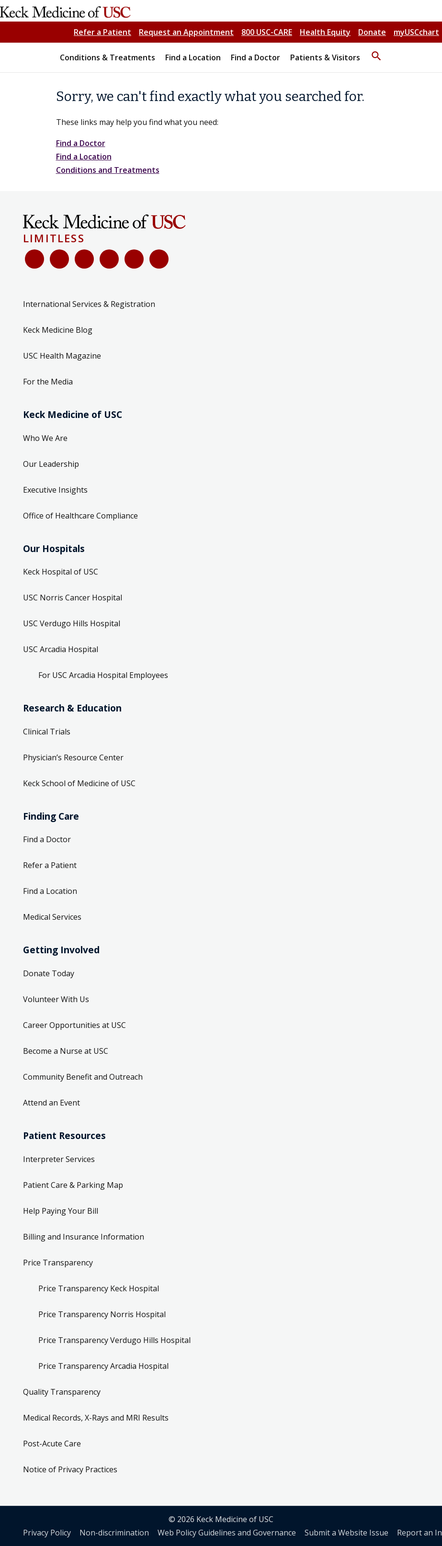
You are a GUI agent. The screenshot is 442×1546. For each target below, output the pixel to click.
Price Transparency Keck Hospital (98, 1288)
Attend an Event (51, 1102)
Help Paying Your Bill (60, 1211)
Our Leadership (51, 464)
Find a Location (84, 156)
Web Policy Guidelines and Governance (227, 1532)
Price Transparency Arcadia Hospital (103, 1366)
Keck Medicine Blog (57, 330)
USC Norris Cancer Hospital (72, 597)
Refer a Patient (102, 32)
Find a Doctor (80, 143)
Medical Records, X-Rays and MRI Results (96, 1417)
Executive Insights (55, 490)
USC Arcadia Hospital (60, 649)
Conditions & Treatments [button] (107, 57)
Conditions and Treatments (107, 170)
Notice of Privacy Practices (70, 1469)
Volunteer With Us (56, 999)
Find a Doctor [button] (255, 57)
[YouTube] (84, 259)
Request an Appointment (186, 32)
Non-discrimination (114, 1532)
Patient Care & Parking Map (73, 1185)
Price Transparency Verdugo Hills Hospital (114, 1340)
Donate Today (48, 973)
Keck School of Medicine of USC (79, 783)
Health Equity (325, 32)
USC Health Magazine (62, 355)
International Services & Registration (89, 304)
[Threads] (158, 259)
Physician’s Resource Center (73, 757)
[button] (376, 51)
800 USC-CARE (266, 32)
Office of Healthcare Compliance (80, 515)
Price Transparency (58, 1262)
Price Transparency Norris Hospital (102, 1314)
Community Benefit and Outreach (83, 1077)
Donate (372, 32)
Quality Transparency (62, 1392)
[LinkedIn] (109, 259)
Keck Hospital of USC (60, 571)
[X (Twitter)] (59, 259)
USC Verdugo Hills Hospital (71, 623)
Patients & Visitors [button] (325, 57)
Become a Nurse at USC (65, 1051)
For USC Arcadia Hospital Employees (103, 675)
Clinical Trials (46, 731)
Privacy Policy (47, 1532)
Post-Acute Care (52, 1443)
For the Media (48, 381)
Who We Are (45, 438)
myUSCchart (416, 32)
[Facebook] (34, 259)
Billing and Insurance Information (83, 1236)
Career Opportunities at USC (74, 1025)
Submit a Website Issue (346, 1532)
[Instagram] (134, 259)
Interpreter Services (59, 1159)
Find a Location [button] (193, 57)
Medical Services (52, 917)
